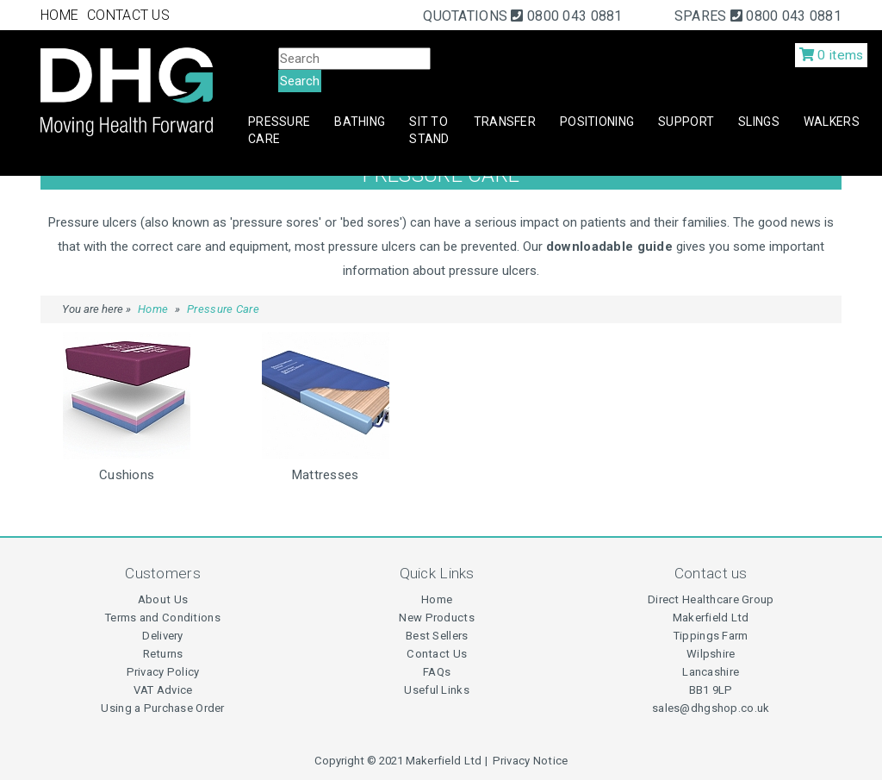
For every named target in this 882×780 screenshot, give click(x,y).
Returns (163, 653)
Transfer (505, 121)
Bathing (359, 121)
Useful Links (436, 689)
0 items (831, 55)
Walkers (832, 121)
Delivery (162, 635)
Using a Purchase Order (162, 708)
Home (153, 309)
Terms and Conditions (162, 617)
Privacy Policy (163, 671)
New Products (436, 617)
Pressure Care (279, 130)
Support (686, 121)
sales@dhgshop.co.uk (710, 708)
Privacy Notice (530, 760)
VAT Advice (163, 689)
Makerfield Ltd (444, 760)
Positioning (597, 121)
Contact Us (437, 653)
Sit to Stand (429, 130)
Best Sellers (437, 635)
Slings (759, 121)
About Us (163, 599)
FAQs (436, 671)
